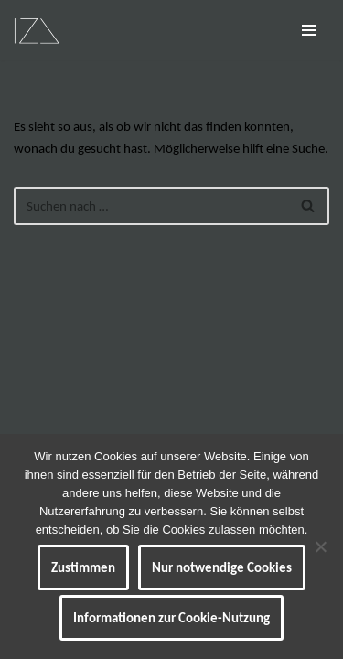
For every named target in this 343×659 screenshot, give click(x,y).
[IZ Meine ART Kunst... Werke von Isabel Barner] (36, 30)
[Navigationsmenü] (308, 30)
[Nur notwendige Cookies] (320, 546)
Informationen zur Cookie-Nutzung (171, 618)
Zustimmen (83, 567)
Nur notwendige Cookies (222, 567)
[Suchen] (151, 206)
